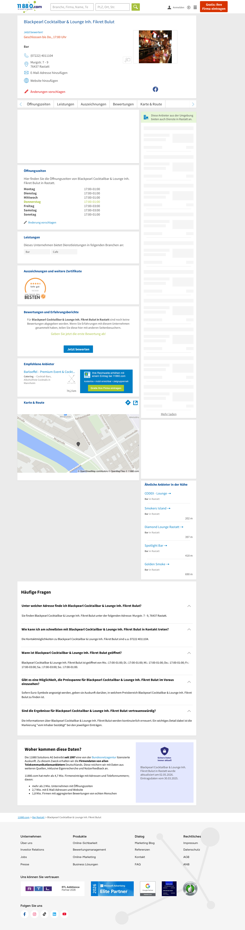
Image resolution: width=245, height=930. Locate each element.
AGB (186, 857)
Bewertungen (123, 104)
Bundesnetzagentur (104, 757)
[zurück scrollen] (20, 104)
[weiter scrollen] (193, 104)
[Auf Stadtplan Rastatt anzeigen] (135, 402)
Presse (24, 864)
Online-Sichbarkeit (85, 843)
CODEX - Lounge (156, 493)
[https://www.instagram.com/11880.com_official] (34, 914)
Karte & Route (151, 104)
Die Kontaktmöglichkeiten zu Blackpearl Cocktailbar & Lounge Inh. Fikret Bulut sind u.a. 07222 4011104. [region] (85, 639)
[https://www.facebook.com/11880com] (24, 914)
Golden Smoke (155, 564)
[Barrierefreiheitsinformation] (190, 7)
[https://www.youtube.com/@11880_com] (64, 914)
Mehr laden (169, 414)
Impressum (190, 843)
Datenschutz (191, 849)
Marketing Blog (144, 843)
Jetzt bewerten (78, 349)
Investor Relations (32, 849)
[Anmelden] (177, 7)
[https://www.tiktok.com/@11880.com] (44, 914)
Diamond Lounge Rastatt (162, 527)
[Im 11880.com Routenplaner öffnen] (128, 401)
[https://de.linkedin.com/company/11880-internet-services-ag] (54, 914)
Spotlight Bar (154, 545)
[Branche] (72, 7)
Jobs (23, 857)
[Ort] (113, 7)
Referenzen (142, 849)
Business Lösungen (85, 864)
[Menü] (197, 7)
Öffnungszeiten (38, 104)
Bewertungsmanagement (89, 849)
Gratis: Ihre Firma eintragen (213, 6)
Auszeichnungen (93, 104)
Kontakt (140, 857)
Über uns (26, 843)
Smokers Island (155, 508)
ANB (186, 864)
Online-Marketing (84, 857)
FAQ (138, 864)
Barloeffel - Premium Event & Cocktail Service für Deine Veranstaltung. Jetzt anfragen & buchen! (50, 372)
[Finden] (136, 7)
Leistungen (65, 104)
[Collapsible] (189, 606)
